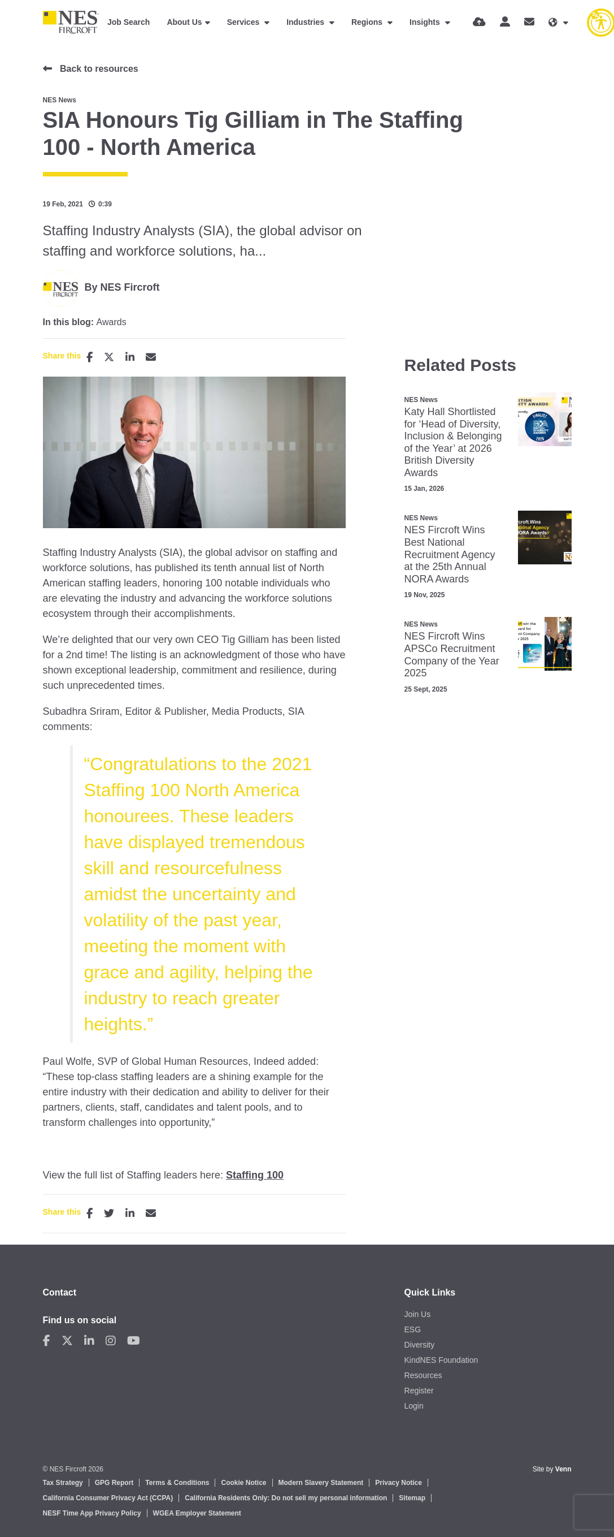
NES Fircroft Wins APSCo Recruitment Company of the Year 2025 (451, 655)
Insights (426, 22)
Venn (563, 1469)
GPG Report (114, 1483)
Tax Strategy (63, 1483)
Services (244, 22)
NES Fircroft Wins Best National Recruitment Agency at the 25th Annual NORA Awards (449, 554)
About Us (184, 22)
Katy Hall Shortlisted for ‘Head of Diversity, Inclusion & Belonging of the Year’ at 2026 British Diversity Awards (453, 442)
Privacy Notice (398, 1483)
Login (414, 1405)
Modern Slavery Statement (321, 1483)
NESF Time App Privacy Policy (92, 1513)
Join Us (417, 1314)
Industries (306, 22)
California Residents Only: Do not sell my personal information (286, 1498)
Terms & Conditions (177, 1483)
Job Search (128, 22)
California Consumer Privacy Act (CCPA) (108, 1498)
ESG (412, 1329)
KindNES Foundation (441, 1360)
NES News (59, 100)
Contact (60, 1292)
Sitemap (412, 1498)
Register (419, 1390)
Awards (112, 322)
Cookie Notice (243, 1483)
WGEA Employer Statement (197, 1513)
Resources (423, 1375)
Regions (368, 22)
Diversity (419, 1344)
